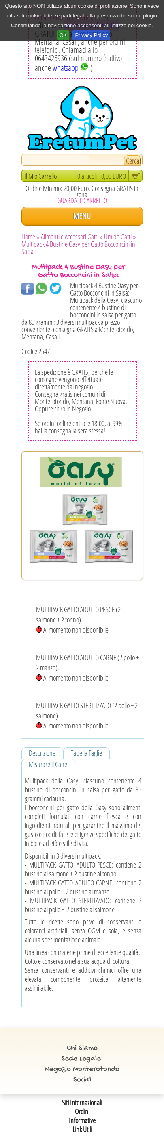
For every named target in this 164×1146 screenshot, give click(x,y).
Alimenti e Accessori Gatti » (72, 236)
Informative (82, 1120)
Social (82, 1080)
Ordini (82, 1111)
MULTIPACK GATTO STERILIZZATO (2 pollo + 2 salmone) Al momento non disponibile (87, 715)
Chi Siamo (82, 1048)
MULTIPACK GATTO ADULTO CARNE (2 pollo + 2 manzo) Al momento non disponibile (87, 667)
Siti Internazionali (82, 1102)
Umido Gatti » (120, 236)
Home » (30, 236)
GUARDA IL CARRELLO (82, 200)
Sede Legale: (82, 1058)
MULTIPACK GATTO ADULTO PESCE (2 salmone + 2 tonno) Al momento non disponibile (78, 620)
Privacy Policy (91, 35)
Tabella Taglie (86, 753)
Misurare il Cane (48, 764)
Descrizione (42, 753)
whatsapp (71, 67)
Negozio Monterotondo (82, 1069)
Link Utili (82, 1129)
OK (63, 35)
